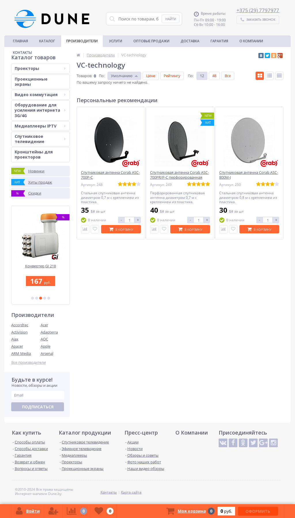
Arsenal (47, 353)
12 (202, 75)
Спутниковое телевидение (40, 139)
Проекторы (40, 68)
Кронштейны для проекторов (34, 154)
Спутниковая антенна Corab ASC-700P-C (110, 175)
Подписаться (38, 407)
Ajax (14, 339)
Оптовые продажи (151, 41)
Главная (20, 41)
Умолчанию (122, 75)
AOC (44, 339)
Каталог (47, 41)
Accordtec (19, 324)
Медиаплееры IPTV (40, 126)
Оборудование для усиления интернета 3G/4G (40, 110)
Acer (44, 324)
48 (214, 75)
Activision (19, 332)
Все (228, 75)
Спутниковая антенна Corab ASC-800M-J (248, 175)
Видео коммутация (40, 94)
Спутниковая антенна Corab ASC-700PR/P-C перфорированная (179, 175)
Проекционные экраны (31, 81)
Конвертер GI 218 (40, 266)
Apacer (17, 346)
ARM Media (21, 353)
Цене (150, 75)
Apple (45, 346)
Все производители (28, 362)
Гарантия (219, 41)
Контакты (22, 52)
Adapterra (49, 332)
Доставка (190, 41)
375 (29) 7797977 (259, 10)
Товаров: (84, 75)
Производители (82, 41)
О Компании (251, 41)
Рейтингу (172, 75)
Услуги (115, 41)
